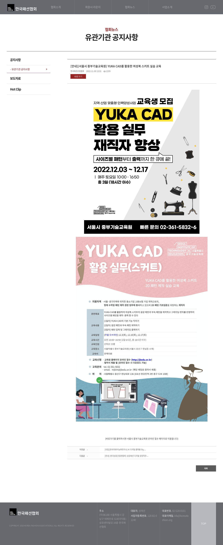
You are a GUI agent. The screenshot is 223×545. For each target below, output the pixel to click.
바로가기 (78, 76)
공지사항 (15, 60)
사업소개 (167, 7)
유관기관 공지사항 (21, 69)
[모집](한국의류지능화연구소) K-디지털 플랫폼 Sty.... (125, 449)
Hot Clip (15, 89)
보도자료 (15, 78)
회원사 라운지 (93, 7)
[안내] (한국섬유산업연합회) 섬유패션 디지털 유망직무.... (126, 456)
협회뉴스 (130, 7)
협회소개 (56, 7)
